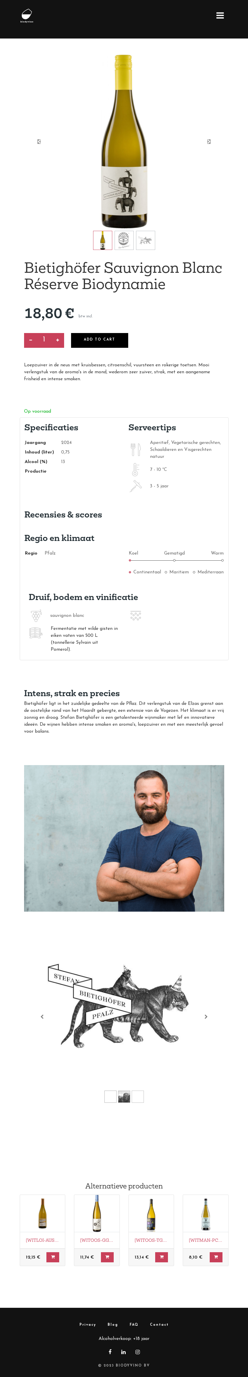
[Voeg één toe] (57, 340)
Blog (113, 1325)
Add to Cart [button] (100, 339)
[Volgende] (206, 1017)
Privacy (87, 1325)
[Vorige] (42, 1017)
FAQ (134, 1325)
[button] (39, 141)
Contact (159, 1325)
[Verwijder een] (30, 340)
